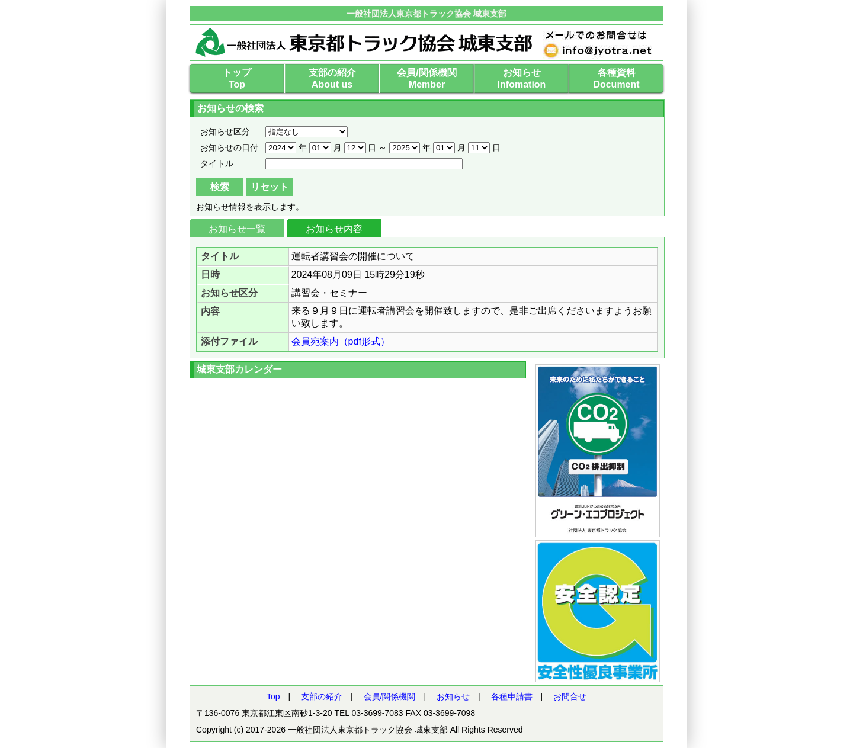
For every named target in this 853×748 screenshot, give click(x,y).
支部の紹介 (321, 696)
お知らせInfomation (522, 78)
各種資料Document (616, 78)
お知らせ (453, 696)
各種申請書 (512, 696)
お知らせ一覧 (237, 229)
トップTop (237, 78)
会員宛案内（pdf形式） (340, 341)
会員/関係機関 (390, 696)
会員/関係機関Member (426, 78)
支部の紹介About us (332, 78)
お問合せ (569, 696)
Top (273, 696)
